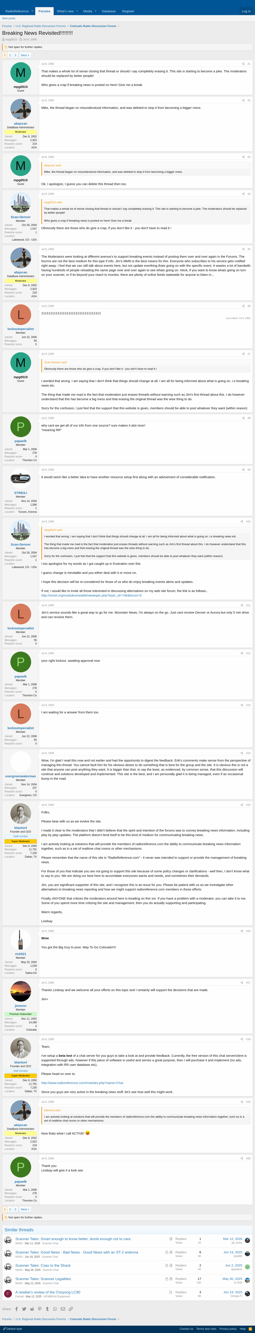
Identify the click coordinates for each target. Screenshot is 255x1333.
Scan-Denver (21, 217)
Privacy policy (228, 1328)
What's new (65, 11)
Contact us (186, 1328)
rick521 (20, 954)
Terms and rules (206, 1328)
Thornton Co (29, 460)
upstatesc (236, 1269)
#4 (249, 193)
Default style (12, 1328)
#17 (248, 982)
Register (128, 11)
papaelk (21, 441)
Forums (44, 11)
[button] (32, 11)
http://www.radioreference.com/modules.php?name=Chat (82, 1083)
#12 (248, 653)
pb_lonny (237, 1242)
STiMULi (20, 493)
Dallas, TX (31, 856)
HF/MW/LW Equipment (57, 1296)
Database (109, 11)
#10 (248, 521)
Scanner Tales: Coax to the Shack (43, 1265)
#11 (248, 605)
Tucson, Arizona (27, 511)
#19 (248, 1101)
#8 (249, 418)
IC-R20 (238, 1282)
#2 (249, 100)
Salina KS (31, 972)
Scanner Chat (50, 1243)
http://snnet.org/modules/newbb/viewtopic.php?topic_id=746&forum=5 (91, 595)
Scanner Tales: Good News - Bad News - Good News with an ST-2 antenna (76, 1252)
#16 (248, 931)
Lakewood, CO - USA (24, 239)
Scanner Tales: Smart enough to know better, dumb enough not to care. (73, 1239)
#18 (248, 1039)
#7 (249, 353)
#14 (248, 753)
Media (87, 11)
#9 (249, 469)
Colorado (31, 1029)
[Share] (243, 64)
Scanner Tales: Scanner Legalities (43, 1279)
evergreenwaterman (20, 776)
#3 (249, 157)
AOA (34, 147)
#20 (248, 1158)
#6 (249, 306)
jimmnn (20, 1006)
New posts (8, 18)
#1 (249, 63)
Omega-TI (236, 1296)
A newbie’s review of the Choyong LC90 (47, 1292)
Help (243, 1328)
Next (24, 55)
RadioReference (17, 11)
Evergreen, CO (28, 795)
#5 (249, 249)
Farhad (19, 1296)
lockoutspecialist (21, 329)
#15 (248, 804)
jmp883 (238, 1256)
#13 (248, 705)
